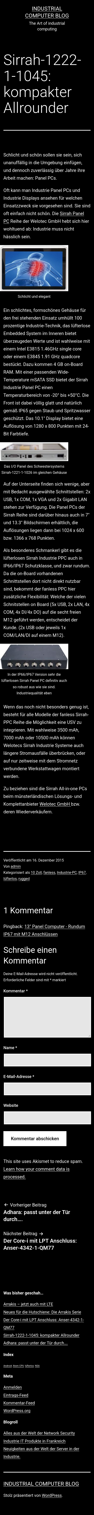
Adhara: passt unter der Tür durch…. (35, 1343)
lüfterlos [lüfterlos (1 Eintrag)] (29, 1365)
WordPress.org (16, 1410)
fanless (49, 872)
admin (16, 866)
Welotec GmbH (55, 804)
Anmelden (12, 1387)
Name (10, 1047)
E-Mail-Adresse (18, 1076)
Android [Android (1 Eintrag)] (7, 1365)
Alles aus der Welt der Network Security (39, 1433)
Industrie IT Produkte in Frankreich (34, 1441)
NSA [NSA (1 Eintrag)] (37, 1365)
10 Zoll (36, 872)
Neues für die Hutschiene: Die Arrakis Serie (42, 1312)
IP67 (82, 872)
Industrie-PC (67, 872)
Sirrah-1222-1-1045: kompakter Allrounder (41, 1335)
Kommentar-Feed (19, 1403)
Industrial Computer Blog (41, 1484)
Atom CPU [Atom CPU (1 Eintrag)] (18, 1365)
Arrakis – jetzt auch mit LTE (28, 1304)
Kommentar (15, 990)
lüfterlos (10, 879)
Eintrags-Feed (15, 1395)
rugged (24, 879)
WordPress (52, 1495)
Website (10, 1105)
